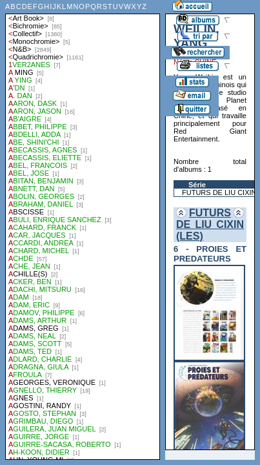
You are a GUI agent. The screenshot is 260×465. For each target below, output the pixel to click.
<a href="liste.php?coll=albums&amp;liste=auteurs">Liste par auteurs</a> (82, 230)
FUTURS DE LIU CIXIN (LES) (210, 224)
